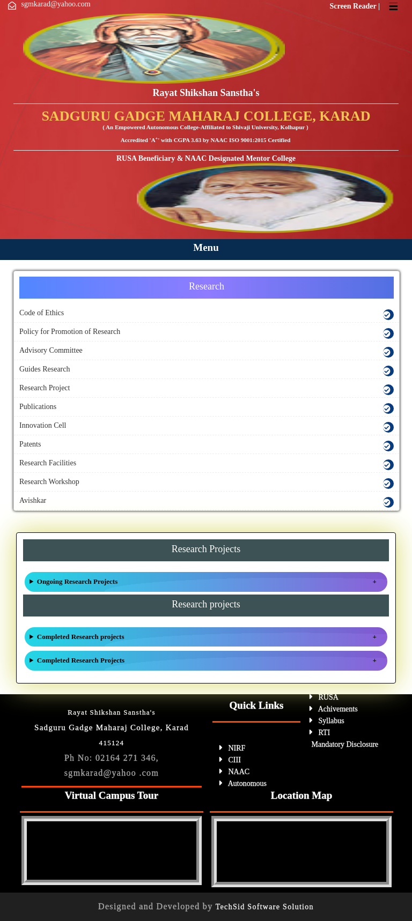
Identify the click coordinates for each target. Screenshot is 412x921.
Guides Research (44, 369)
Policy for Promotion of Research (69, 332)
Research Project (44, 388)
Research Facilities (47, 463)
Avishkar (32, 500)
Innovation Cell (43, 425)
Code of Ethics (41, 313)
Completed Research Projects (80, 660)
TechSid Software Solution (265, 907)
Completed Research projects (80, 637)
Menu (206, 247)
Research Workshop (49, 482)
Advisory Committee (51, 350)
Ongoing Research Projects (77, 581)
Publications (37, 407)
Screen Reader (353, 6)
